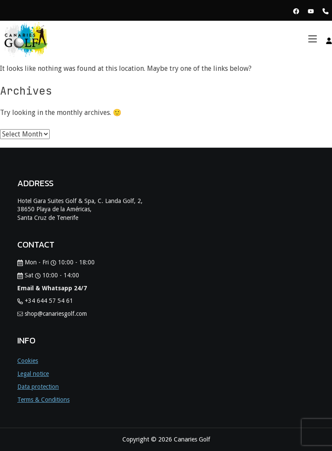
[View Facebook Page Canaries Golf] (296, 10)
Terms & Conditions (43, 399)
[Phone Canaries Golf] (325, 10)
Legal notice (33, 373)
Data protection (38, 386)
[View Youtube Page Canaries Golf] (311, 10)
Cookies (27, 360)
